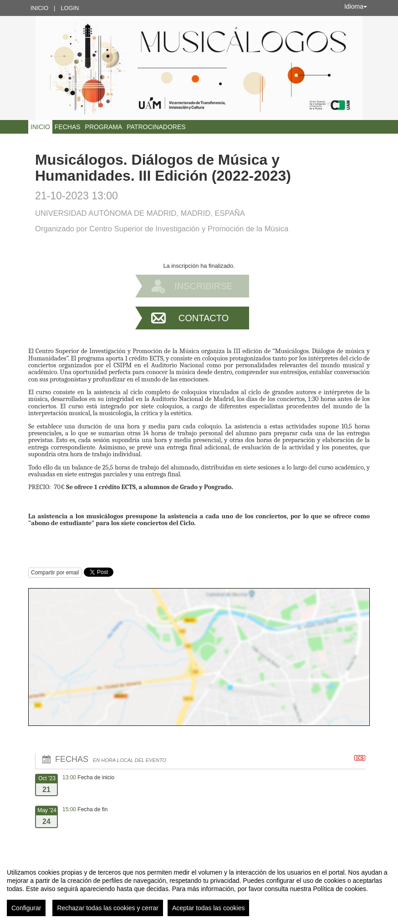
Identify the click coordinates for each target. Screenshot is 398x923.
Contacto (204, 318)
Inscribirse (203, 286)
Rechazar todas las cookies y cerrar (107, 908)
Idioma (355, 6)
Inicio (39, 8)
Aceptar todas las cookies (208, 908)
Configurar (26, 908)
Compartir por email (55, 572)
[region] (199, 889)
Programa (103, 126)
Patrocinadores (156, 126)
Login (70, 8)
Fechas (68, 126)
